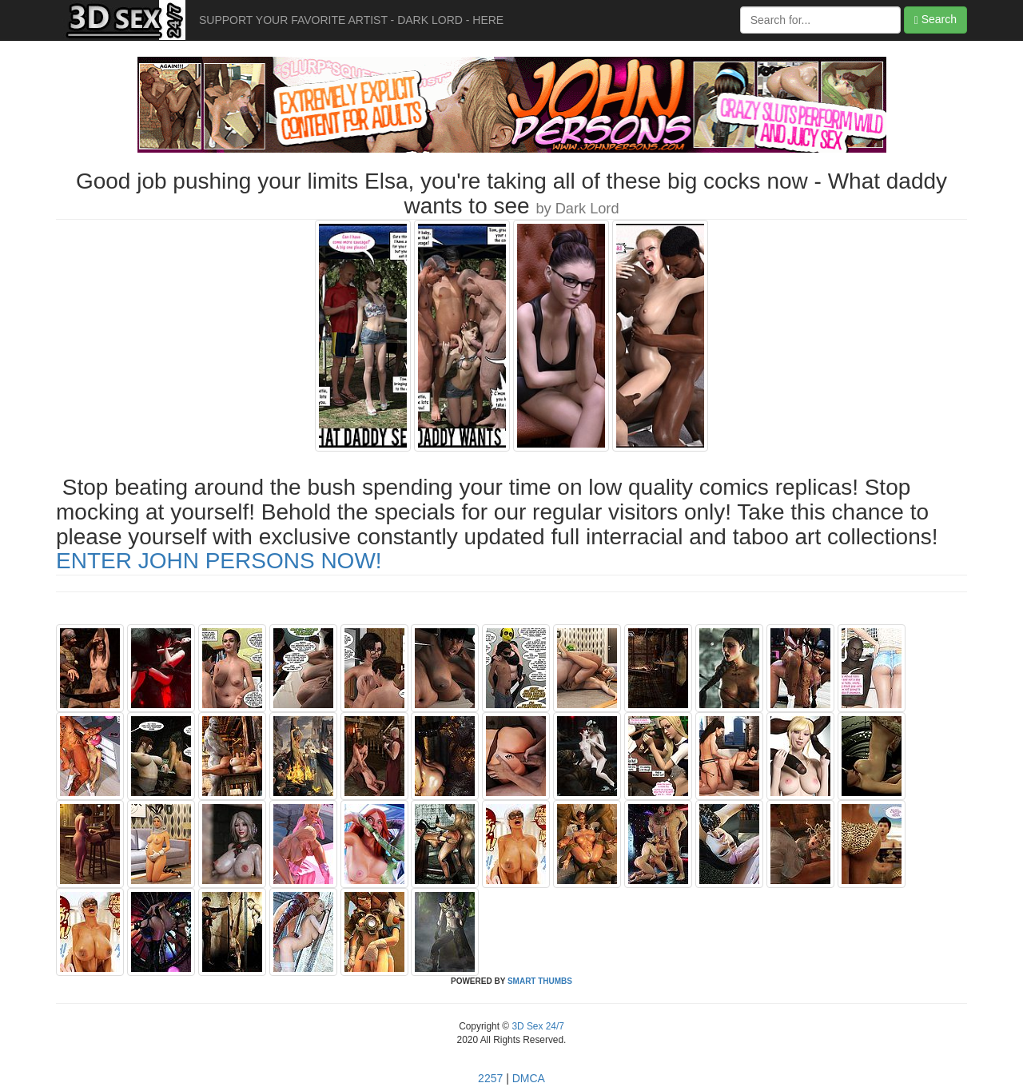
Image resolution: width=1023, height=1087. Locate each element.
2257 (490, 1078)
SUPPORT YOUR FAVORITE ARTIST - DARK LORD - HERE (351, 20)
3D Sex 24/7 (536, 1026)
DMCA (528, 1078)
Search (935, 19)
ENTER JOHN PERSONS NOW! (219, 560)
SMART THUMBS (540, 981)
